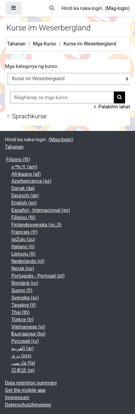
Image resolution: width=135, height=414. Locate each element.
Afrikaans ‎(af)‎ (26, 174)
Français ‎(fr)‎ (24, 232)
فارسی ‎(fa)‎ (23, 363)
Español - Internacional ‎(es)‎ (40, 210)
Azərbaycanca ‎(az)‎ (31, 181)
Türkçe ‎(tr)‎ (22, 320)
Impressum (17, 397)
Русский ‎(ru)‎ (25, 341)
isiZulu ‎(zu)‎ (23, 239)
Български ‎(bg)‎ (28, 334)
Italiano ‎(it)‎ (22, 247)
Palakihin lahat (114, 107)
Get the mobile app (25, 390)
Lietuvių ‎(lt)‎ (23, 254)
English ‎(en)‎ (24, 203)
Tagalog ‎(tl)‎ (23, 305)
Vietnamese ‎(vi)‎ (28, 327)
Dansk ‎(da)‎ (23, 188)
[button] (52, 8)
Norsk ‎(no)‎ (22, 268)
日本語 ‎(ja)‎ (22, 370)
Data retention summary (31, 383)
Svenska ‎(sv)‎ (25, 298)
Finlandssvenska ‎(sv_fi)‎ (36, 225)
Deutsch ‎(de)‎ (25, 196)
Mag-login (117, 8)
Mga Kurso (44, 44)
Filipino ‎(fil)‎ (18, 159)
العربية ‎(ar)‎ (22, 348)
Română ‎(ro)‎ (24, 283)
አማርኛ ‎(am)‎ (24, 167)
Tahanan (16, 44)
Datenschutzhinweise (28, 405)
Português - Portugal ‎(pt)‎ (38, 276)
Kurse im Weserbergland (90, 44)
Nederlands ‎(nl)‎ (27, 261)
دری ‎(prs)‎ (21, 356)
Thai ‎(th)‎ (20, 312)
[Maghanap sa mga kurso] (62, 97)
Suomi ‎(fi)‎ (21, 290)
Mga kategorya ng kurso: (31, 66)
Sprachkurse (29, 116)
